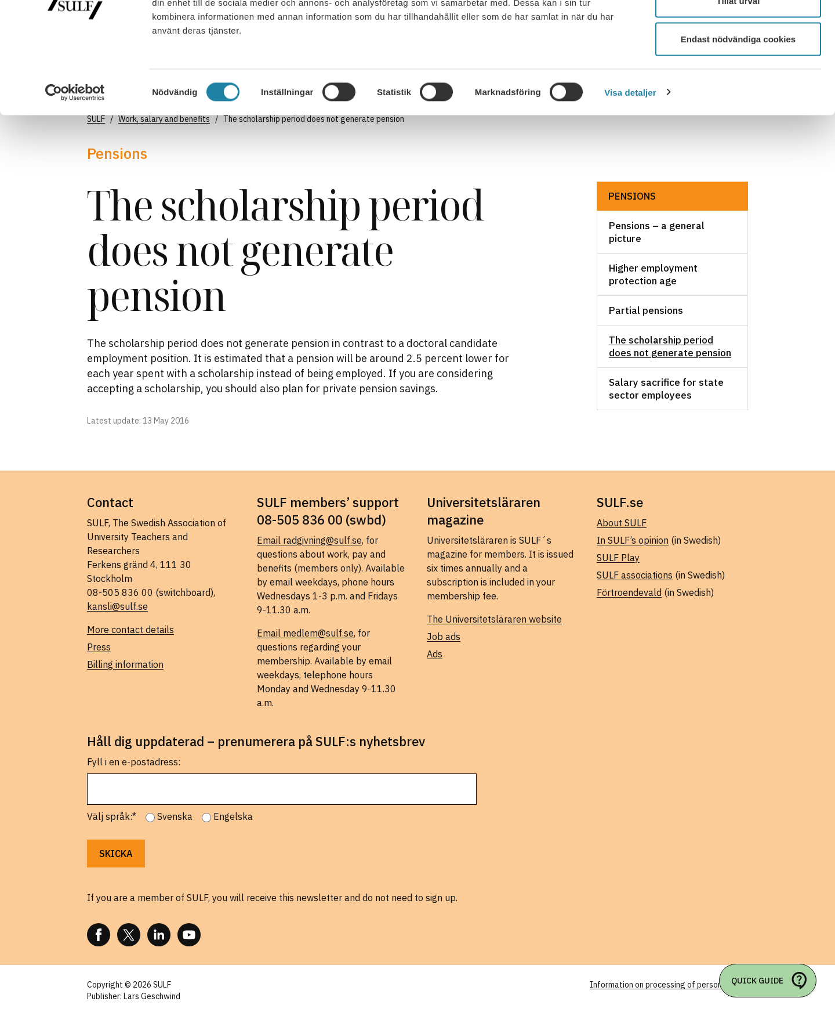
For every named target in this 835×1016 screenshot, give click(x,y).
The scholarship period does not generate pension (670, 346)
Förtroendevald (629, 592)
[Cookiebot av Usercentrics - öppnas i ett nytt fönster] (75, 160)
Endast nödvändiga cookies (738, 106)
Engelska (233, 816)
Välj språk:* (111, 816)
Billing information (125, 664)
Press (99, 647)
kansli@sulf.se (117, 606)
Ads (434, 654)
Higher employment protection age (653, 274)
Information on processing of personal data (669, 984)
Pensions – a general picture (657, 232)
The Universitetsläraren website (494, 619)
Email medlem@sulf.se (305, 633)
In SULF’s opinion (633, 540)
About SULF (622, 523)
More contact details (130, 629)
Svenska (175, 816)
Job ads (443, 636)
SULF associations (635, 575)
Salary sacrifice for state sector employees (666, 389)
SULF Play (618, 557)
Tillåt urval (738, 69)
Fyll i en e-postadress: (133, 762)
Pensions (632, 196)
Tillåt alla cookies (738, 30)
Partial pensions (646, 310)
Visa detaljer (630, 160)
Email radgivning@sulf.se (309, 540)
